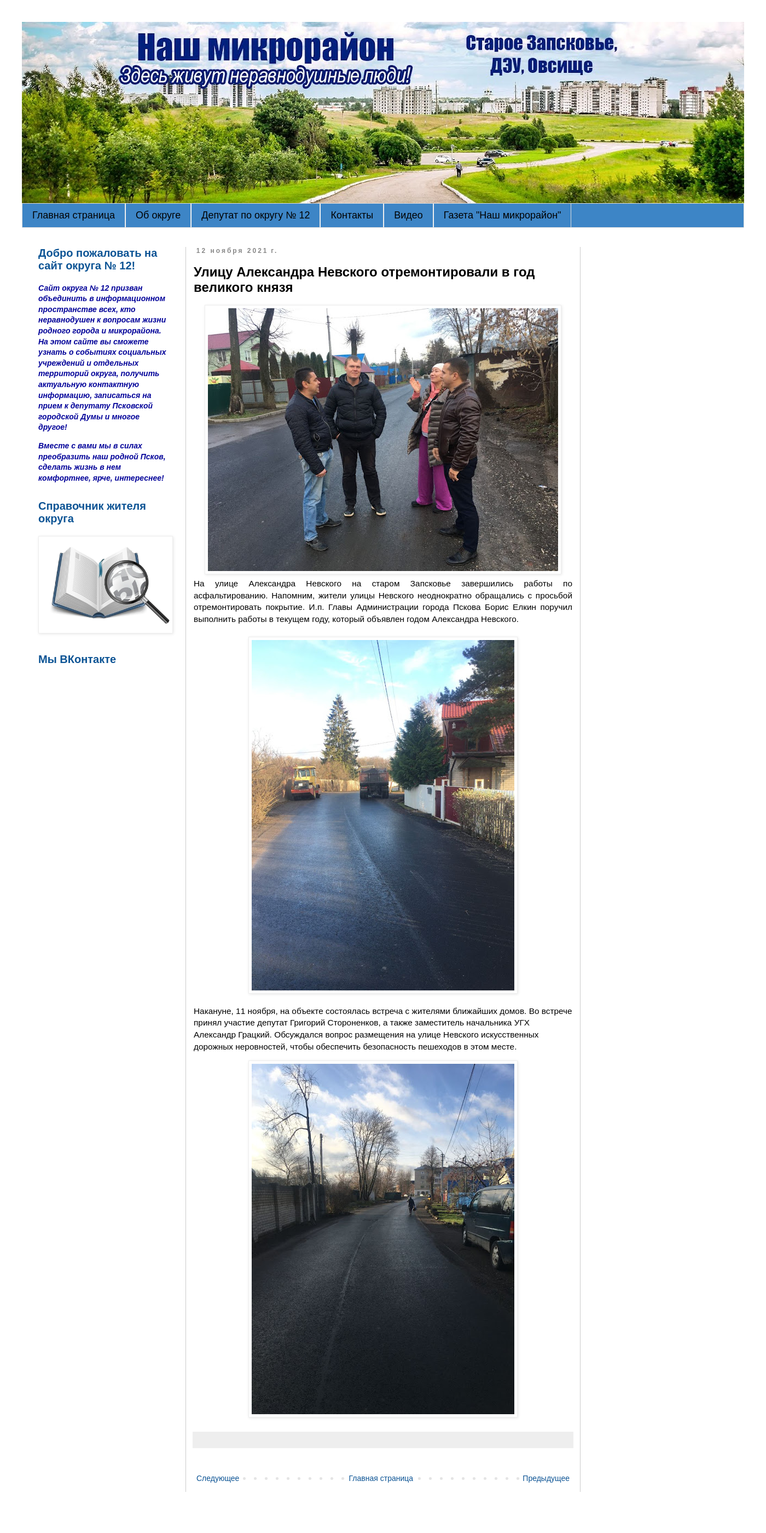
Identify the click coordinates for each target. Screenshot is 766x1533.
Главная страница (73, 215)
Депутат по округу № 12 (255, 215)
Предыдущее (546, 1478)
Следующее (217, 1478)
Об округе (158, 215)
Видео (408, 215)
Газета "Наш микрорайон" (502, 215)
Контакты (351, 215)
